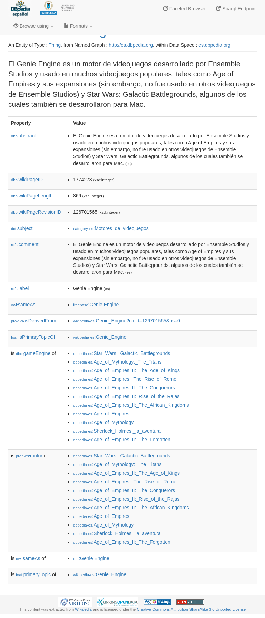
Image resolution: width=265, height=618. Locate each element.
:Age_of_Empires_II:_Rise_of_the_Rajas (126, 396)
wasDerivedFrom (33, 321)
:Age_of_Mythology (103, 422)
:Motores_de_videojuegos (111, 228)
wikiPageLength (32, 196)
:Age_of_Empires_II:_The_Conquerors (124, 387)
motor (29, 455)
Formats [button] (78, 26)
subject (21, 228)
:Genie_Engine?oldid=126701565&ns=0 (126, 321)
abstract (23, 135)
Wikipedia (83, 609)
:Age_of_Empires (101, 413)
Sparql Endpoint (236, 8)
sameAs (23, 304)
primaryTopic (33, 574)
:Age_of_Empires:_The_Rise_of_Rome (124, 379)
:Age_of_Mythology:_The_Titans (117, 362)
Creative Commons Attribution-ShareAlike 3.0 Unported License (191, 609)
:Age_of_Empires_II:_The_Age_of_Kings (126, 370)
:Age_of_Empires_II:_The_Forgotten (121, 439)
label (20, 288)
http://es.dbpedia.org (131, 45)
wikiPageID (27, 179)
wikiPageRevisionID (36, 212)
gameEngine (33, 353)
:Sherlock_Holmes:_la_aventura (117, 431)
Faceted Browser (184, 8)
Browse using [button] (33, 26)
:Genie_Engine (99, 337)
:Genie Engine (96, 304)
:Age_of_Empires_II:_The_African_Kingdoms (131, 405)
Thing (55, 45)
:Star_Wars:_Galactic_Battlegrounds (121, 353)
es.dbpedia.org (214, 45)
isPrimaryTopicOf (33, 337)
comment (24, 244)
